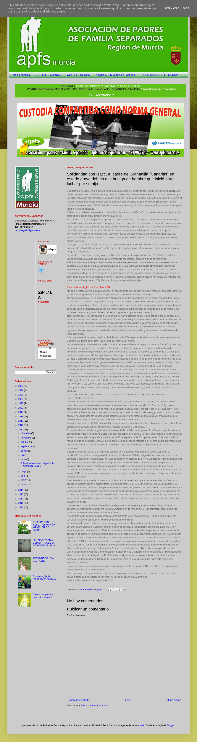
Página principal (21, 74)
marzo (24, 480)
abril (23, 475)
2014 (21, 490)
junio (23, 459)
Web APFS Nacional (78, 74)
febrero (25, 484)
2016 (21, 425)
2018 (21, 416)
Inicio (127, 700)
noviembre (26, 437)
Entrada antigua (173, 700)
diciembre (26, 433)
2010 (21, 507)
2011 (21, 503)
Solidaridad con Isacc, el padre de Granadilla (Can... (37, 464)
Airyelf (141, 725)
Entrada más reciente (78, 700)
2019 (21, 412)
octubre (25, 442)
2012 (21, 498)
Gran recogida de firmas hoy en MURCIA (44, 577)
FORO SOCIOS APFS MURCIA (160, 74)
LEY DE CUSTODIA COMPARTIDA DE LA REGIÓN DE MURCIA (44, 543)
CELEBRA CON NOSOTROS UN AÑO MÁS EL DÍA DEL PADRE (44, 526)
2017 (21, 421)
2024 (21, 390)
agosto (24, 451)
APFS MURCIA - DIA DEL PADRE (43, 559)
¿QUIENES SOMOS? (48, 74)
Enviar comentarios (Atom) (94, 705)
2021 (21, 403)
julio (23, 455)
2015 (21, 429)
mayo (24, 471)
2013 (21, 494)
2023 (21, 394)
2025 (21, 386)
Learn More (172, 8)
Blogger (170, 725)
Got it (186, 8)
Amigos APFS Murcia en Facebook (116, 74)
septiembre (27, 446)
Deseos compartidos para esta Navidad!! (43, 595)
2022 (21, 399)
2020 (21, 407)
